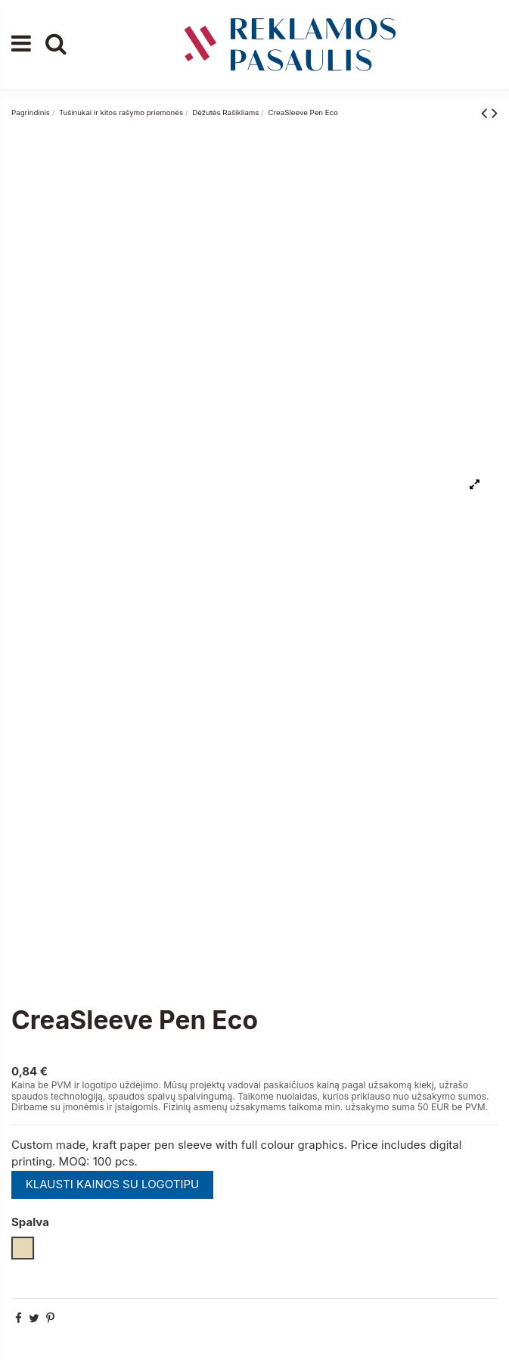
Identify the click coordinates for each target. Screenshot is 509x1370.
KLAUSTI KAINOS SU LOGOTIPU (113, 1184)
